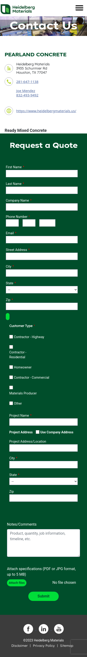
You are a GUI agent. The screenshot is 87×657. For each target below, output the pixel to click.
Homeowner (23, 367)
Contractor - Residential (17, 354)
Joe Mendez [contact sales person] (25, 90)
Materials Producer (23, 393)
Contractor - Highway (29, 337)
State (9, 283)
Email (10, 233)
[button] (8, 316)
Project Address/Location (27, 441)
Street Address (16, 250)
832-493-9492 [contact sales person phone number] (27, 95)
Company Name (17, 200)
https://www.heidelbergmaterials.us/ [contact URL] (46, 110)
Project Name (19, 415)
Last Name (14, 184)
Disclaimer (19, 646)
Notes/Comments (22, 524)
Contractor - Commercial (31, 377)
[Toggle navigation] (79, 7)
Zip (8, 300)
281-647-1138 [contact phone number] (27, 81)
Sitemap (66, 646)
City (8, 266)
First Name (14, 167)
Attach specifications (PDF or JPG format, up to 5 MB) (41, 572)
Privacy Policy (44, 646)
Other (18, 403)
